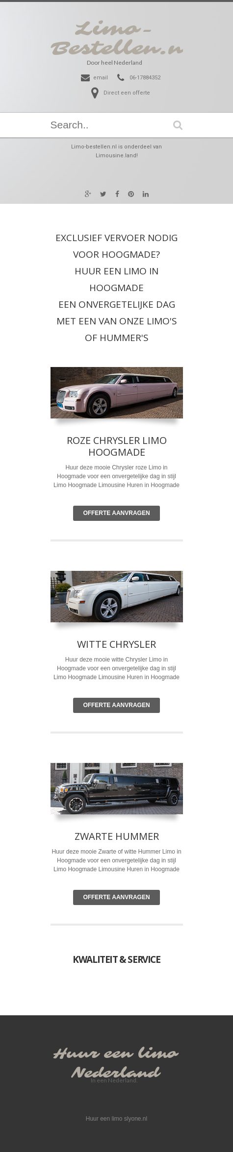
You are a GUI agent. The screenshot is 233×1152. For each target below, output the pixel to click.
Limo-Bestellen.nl (122, 39)
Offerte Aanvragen (116, 513)
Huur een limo (115, 1053)
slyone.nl (135, 1118)
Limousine (111, 677)
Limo (155, 659)
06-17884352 (144, 77)
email (100, 77)
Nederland (115, 1073)
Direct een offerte (127, 93)
